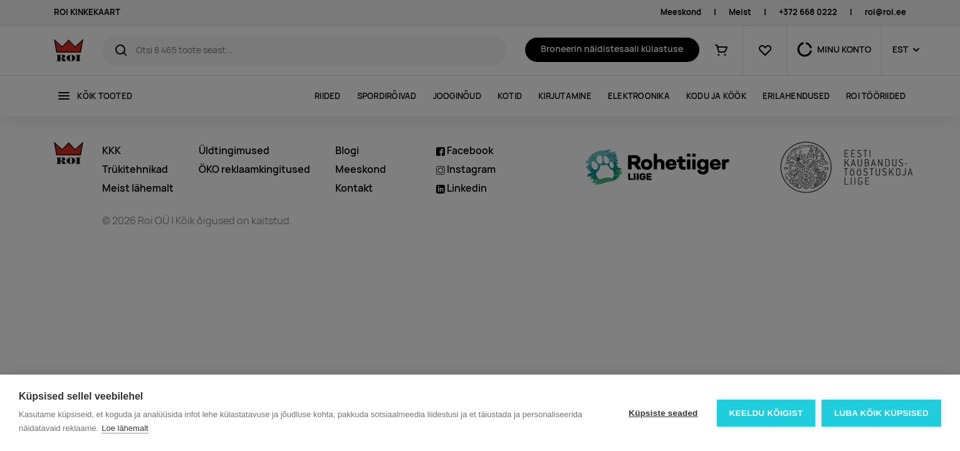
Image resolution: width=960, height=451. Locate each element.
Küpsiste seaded (663, 413)
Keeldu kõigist (766, 413)
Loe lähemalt (125, 428)
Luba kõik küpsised (881, 413)
